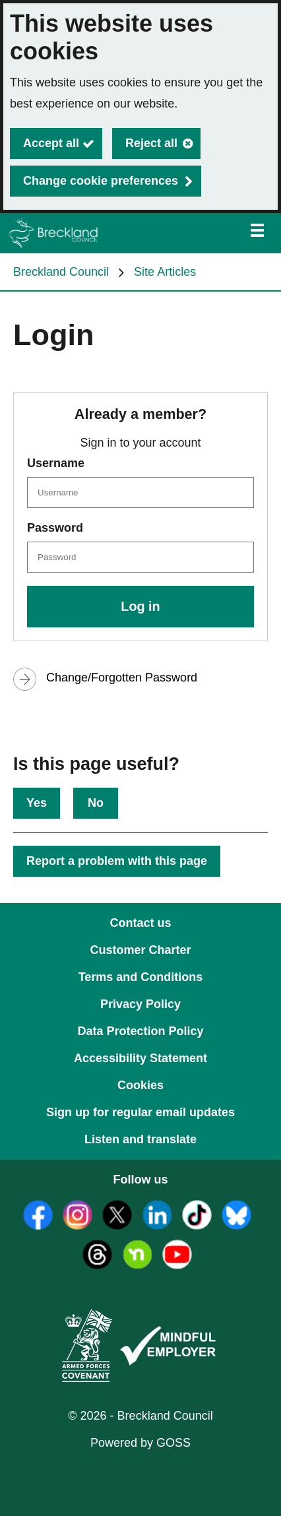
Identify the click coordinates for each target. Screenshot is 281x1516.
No (96, 802)
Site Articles (165, 271)
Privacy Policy (140, 1004)
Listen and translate (140, 1139)
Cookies (140, 1085)
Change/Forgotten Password (121, 677)
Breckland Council (61, 271)
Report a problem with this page (116, 861)
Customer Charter (140, 950)
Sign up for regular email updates (140, 1112)
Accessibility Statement (140, 1058)
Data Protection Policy (140, 1031)
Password (55, 527)
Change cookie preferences (100, 180)
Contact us (140, 923)
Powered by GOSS (140, 1442)
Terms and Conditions (140, 977)
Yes (36, 802)
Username (55, 463)
